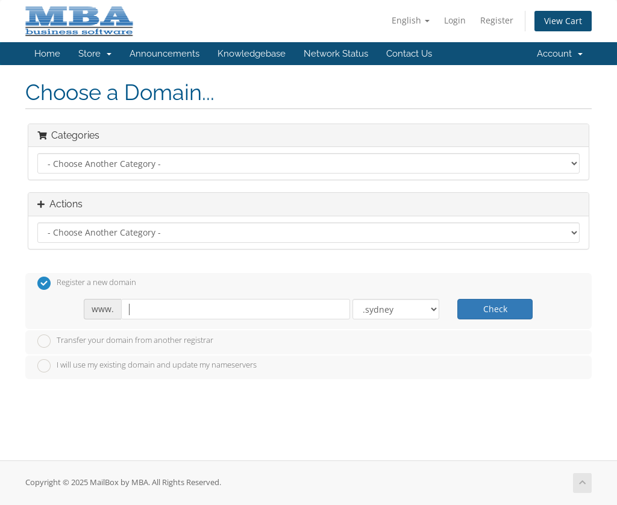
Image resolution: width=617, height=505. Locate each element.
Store (94, 53)
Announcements (164, 53)
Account (560, 53)
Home (47, 53)
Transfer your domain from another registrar (125, 341)
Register (496, 20)
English (411, 20)
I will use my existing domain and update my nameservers (147, 365)
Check (495, 309)
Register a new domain (86, 283)
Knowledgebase (252, 53)
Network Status (336, 53)
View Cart (563, 21)
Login (455, 20)
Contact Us (409, 53)
